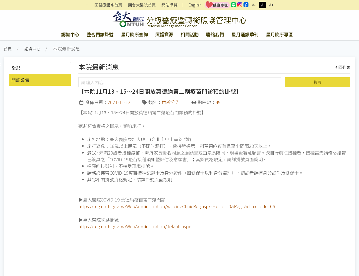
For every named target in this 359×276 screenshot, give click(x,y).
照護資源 (164, 34)
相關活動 (190, 34)
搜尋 (318, 82)
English (194, 5)
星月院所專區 (279, 34)
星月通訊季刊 (245, 34)
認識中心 (70, 34)
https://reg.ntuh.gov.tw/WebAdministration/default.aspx (134, 226)
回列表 (343, 67)
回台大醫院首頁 (142, 5)
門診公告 (20, 80)
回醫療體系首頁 (108, 5)
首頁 (8, 49)
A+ (271, 5)
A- (253, 5)
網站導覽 (170, 5)
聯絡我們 (215, 34)
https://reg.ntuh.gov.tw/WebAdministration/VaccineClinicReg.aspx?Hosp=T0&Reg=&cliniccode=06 (176, 206)
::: (87, 5)
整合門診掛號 (100, 34)
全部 (15, 68)
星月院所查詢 (134, 34)
